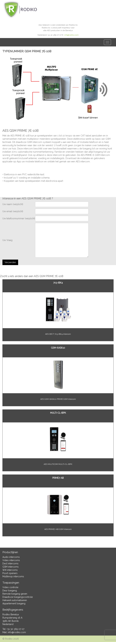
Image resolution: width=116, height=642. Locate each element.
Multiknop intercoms (13, 576)
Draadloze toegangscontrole (17, 597)
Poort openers (9, 573)
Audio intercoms (11, 557)
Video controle (10, 587)
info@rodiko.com (71, 35)
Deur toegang (9, 590)
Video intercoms (11, 560)
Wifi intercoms (10, 570)
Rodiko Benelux (10, 614)
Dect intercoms (10, 563)
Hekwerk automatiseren (14, 600)
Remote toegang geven (14, 593)
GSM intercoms (10, 566)
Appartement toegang (13, 603)
